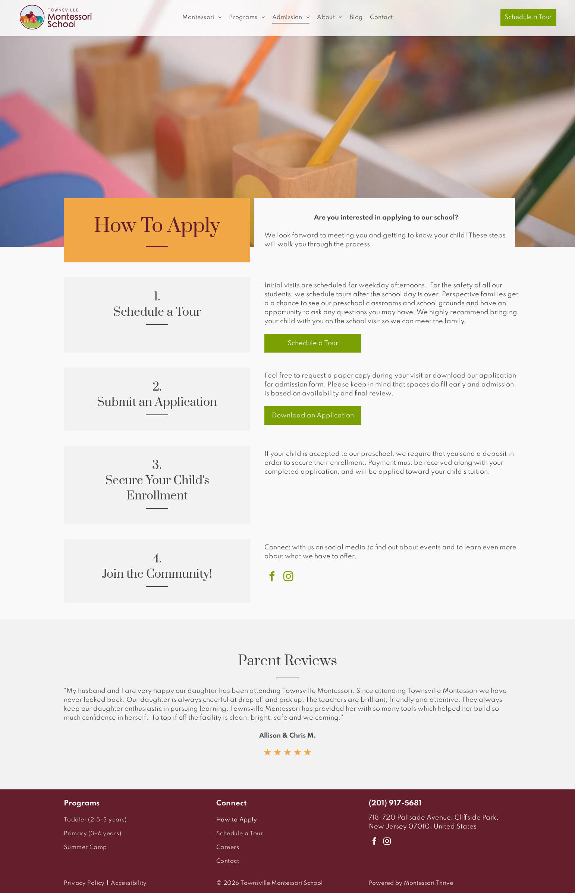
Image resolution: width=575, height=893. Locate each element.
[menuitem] (202, 17)
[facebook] (271, 577)
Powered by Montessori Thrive (411, 883)
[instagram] (288, 577)
